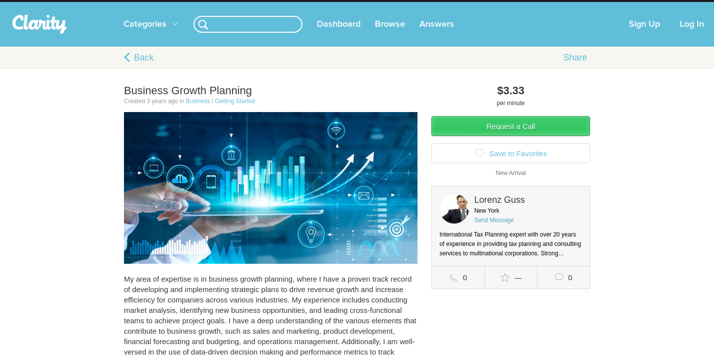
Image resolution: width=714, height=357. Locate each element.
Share (575, 67)
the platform (108, 5)
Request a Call (510, 136)
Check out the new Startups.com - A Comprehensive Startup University (476, 6)
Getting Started (235, 111)
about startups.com (619, 6)
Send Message (494, 230)
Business (198, 111)
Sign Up (644, 34)
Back (144, 67)
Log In (692, 34)
